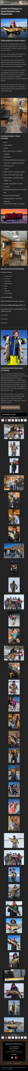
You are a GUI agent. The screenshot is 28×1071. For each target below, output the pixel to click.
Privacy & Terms (17, 1063)
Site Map (9, 1063)
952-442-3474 (14, 1050)
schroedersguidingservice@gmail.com (14, 1051)
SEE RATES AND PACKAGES (10, 407)
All (18, 417)
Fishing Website (4, 1068)
